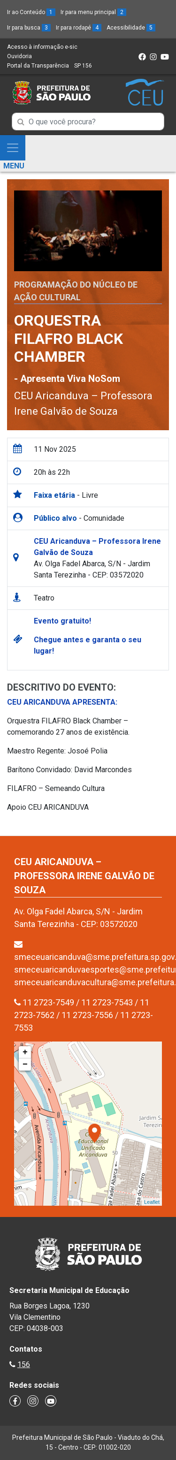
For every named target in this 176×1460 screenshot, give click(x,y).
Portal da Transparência (38, 65)
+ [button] (25, 1052)
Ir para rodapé (78, 27)
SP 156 (83, 65)
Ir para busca (29, 27)
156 (23, 1364)
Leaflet (152, 1202)
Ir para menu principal (93, 12)
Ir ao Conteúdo (31, 12)
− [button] (25, 1064)
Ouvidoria (19, 56)
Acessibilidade (131, 27)
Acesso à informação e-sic (42, 47)
